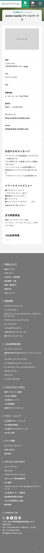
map (26, 66)
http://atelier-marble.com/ (17, 118)
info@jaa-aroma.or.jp (12, 533)
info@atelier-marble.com (16, 129)
